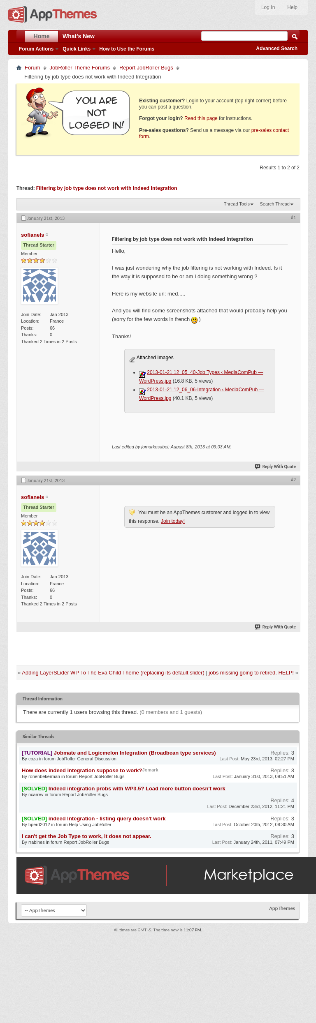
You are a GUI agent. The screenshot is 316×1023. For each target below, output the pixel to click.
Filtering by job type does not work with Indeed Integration (106, 188)
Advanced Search (276, 48)
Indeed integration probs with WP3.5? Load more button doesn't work (137, 788)
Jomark (150, 769)
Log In (268, 7)
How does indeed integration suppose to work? (82, 770)
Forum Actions (36, 49)
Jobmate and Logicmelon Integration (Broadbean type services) (135, 753)
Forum (32, 68)
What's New (79, 36)
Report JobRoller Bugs (146, 68)
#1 (293, 217)
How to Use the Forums (126, 49)
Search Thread (275, 203)
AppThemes (282, 908)
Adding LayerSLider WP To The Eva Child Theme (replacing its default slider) (113, 673)
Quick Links (77, 49)
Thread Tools (237, 203)
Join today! (173, 521)
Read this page (201, 118)
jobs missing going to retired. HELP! (251, 673)
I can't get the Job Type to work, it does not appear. (86, 836)
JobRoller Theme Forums (80, 68)
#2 (293, 480)
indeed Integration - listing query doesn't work (107, 818)
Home (42, 36)
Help (292, 7)
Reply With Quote (276, 466)
